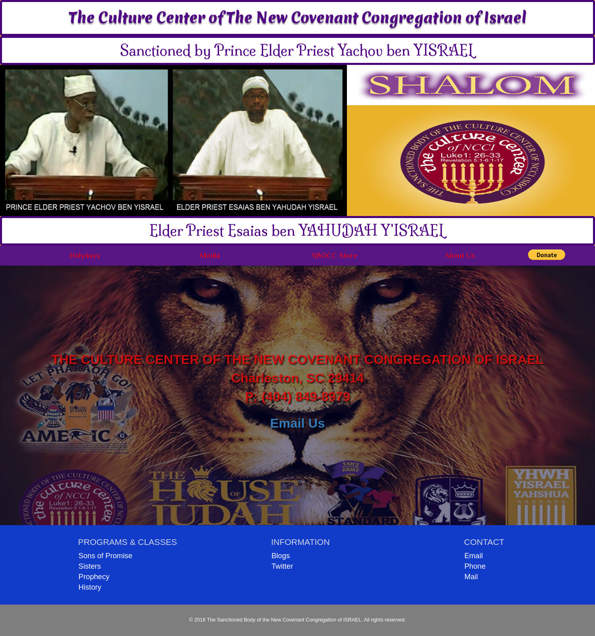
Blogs (280, 556)
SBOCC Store (334, 255)
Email (473, 556)
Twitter (282, 566)
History (90, 587)
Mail (471, 577)
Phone (475, 566)
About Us (460, 255)
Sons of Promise (105, 556)
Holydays (85, 255)
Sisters (90, 566)
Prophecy (94, 577)
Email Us (297, 423)
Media (210, 255)
